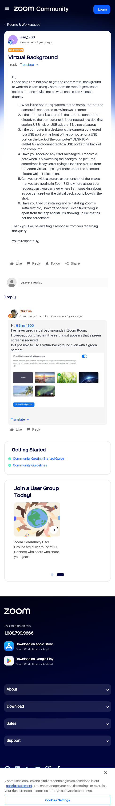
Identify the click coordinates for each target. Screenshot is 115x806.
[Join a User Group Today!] (37, 528)
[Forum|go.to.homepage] (41, 9)
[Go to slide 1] (52, 575)
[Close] (105, 772)
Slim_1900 (27, 37)
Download (15, 706)
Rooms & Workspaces (23, 24)
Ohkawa (26, 311)
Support (13, 740)
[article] (57, 371)
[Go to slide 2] (60, 575)
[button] (7, 9)
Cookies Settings (57, 800)
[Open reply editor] (57, 282)
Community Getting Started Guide (38, 458)
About (12, 689)
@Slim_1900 (25, 325)
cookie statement (19, 786)
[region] (57, 786)
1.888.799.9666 (18, 633)
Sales (11, 723)
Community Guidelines (30, 465)
